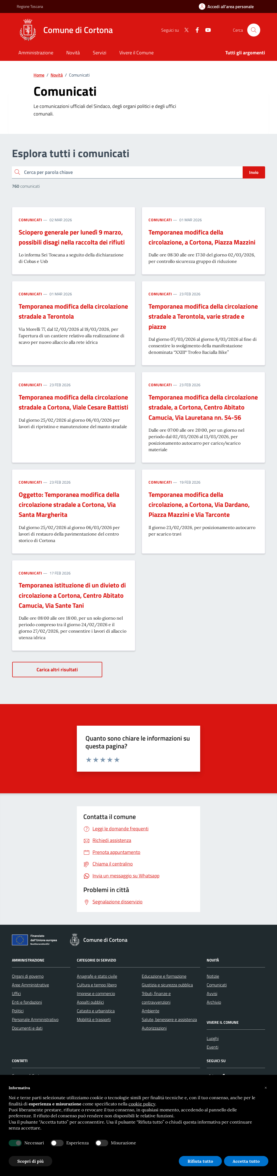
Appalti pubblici (90, 1002)
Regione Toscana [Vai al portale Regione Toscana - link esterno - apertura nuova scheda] (30, 6)
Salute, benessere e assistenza (169, 1019)
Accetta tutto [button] (246, 1161)
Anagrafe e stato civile (97, 976)
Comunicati (30, 220)
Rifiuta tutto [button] (200, 1161)
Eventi (212, 1047)
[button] (265, 1087)
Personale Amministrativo (35, 1019)
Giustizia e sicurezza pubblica (167, 985)
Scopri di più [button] (30, 1161)
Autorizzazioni (154, 1028)
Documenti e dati (27, 1028)
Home (39, 75)
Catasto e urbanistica (96, 1010)
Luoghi (213, 1038)
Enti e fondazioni (27, 1002)
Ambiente (150, 1010)
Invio (254, 172)
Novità (57, 75)
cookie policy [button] (141, 1103)
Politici (18, 1010)
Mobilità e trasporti (94, 1019)
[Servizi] (99, 53)
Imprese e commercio (96, 993)
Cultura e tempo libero (97, 985)
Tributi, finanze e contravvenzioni (156, 997)
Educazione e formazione (164, 976)
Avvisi (212, 993)
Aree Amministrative (30, 985)
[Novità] (73, 53)
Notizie (213, 976)
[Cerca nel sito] (253, 30)
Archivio (214, 1002)
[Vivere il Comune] (136, 53)
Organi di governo (28, 976)
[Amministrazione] (36, 53)
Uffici (16, 993)
